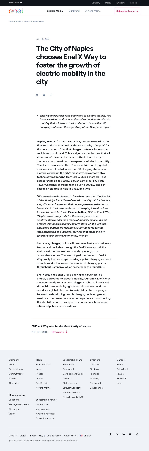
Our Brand (74, 10)
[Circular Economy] (74, 388)
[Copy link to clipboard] (51, 95)
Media (108, 3)
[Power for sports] (47, 418)
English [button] (85, 436)
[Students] (128, 378)
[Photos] (47, 374)
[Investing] (101, 378)
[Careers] (128, 364)
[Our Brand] (47, 383)
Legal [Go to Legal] (23, 435)
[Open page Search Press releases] (34, 21)
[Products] (20, 369)
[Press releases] (47, 364)
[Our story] (20, 409)
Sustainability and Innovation (73, 362)
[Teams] (128, 374)
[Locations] (20, 399)
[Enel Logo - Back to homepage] (16, 11)
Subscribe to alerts (127, 11)
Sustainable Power (46, 399)
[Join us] (20, 378)
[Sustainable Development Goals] (74, 371)
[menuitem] (110, 434)
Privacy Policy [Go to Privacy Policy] (36, 435)
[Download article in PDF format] (60, 333)
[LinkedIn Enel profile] (123, 434)
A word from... (93, 10)
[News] (47, 369)
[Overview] (101, 364)
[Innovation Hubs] (74, 392)
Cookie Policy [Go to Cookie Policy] (54, 435)
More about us (17, 395)
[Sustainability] (101, 383)
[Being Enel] (128, 369)
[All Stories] (20, 383)
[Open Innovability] (74, 397)
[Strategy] (101, 369)
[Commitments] (20, 374)
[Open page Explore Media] (15, 21)
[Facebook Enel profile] (110, 434)
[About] (20, 364)
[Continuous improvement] (47, 406)
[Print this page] (37, 95)
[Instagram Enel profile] (137, 434)
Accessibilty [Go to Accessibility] (70, 435)
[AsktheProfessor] (47, 413)
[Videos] (47, 378)
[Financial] (101, 374)
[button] (15, 3)
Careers (134, 3)
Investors (120, 3)
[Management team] (20, 404)
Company (96, 3)
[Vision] (20, 413)
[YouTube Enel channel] (130, 434)
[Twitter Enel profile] (117, 434)
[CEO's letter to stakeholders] (74, 381)
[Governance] (101, 388)
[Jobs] (128, 383)
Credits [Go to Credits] (13, 435)
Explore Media (55, 12)
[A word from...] (47, 388)
